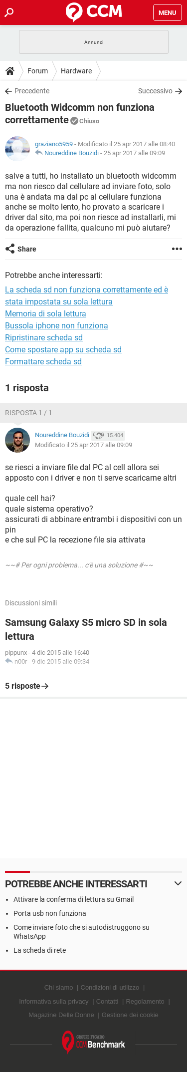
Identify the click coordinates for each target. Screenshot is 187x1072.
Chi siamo (58, 987)
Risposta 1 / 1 (28, 413)
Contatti (107, 1001)
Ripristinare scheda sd (44, 337)
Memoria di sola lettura (45, 313)
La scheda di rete (39, 950)
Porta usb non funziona (49, 913)
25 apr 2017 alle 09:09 (134, 153)
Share (26, 249)
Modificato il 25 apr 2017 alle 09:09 (83, 445)
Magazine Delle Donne (61, 1015)
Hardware (76, 71)
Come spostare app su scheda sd (63, 349)
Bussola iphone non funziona (56, 325)
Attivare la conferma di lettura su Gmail (73, 899)
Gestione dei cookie (130, 1015)
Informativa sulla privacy (53, 1001)
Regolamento (145, 1001)
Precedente (31, 91)
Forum (37, 71)
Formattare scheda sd (43, 361)
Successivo (155, 91)
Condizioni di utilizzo (110, 987)
